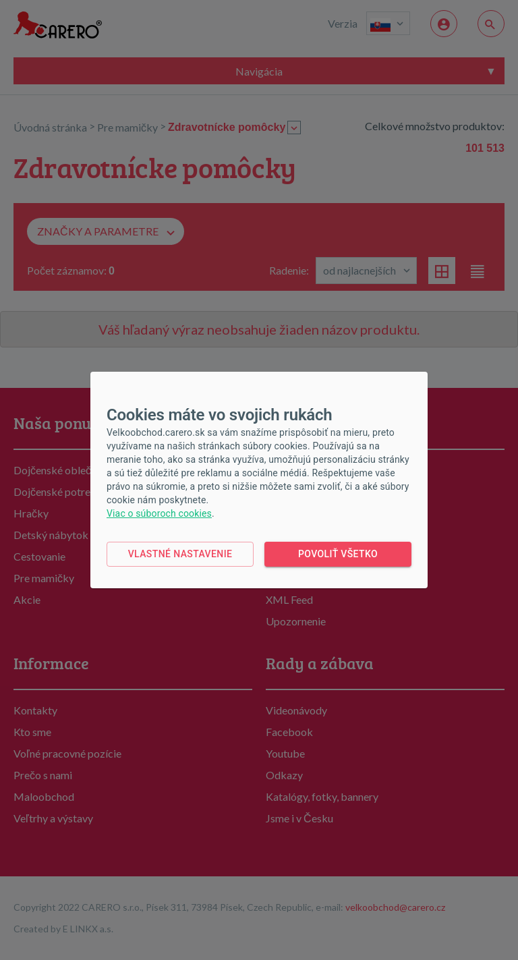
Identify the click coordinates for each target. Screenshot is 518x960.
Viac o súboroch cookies (159, 513)
